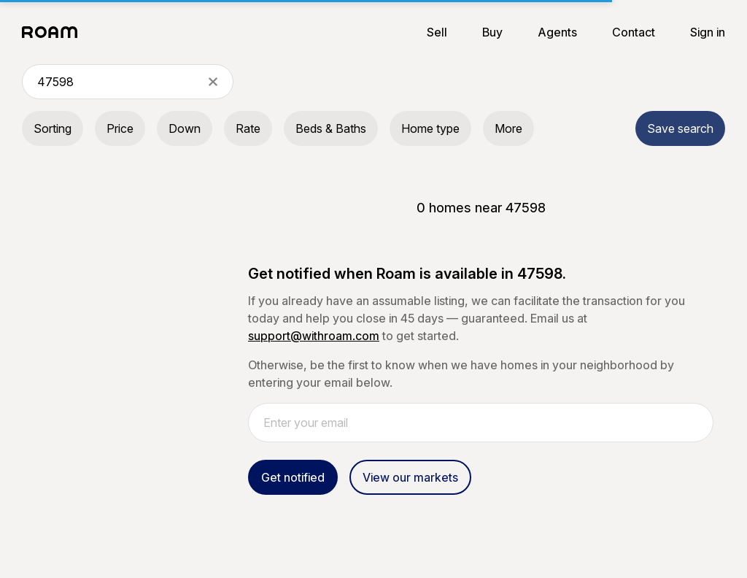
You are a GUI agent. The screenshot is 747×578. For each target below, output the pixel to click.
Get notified (293, 477)
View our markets (410, 477)
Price (120, 128)
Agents (557, 32)
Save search (680, 128)
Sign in (707, 32)
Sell (437, 32)
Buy (492, 32)
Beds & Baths (330, 128)
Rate (248, 128)
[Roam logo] (54, 32)
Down (185, 128)
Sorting (52, 128)
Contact (633, 32)
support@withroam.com (313, 335)
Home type (430, 128)
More (508, 128)
